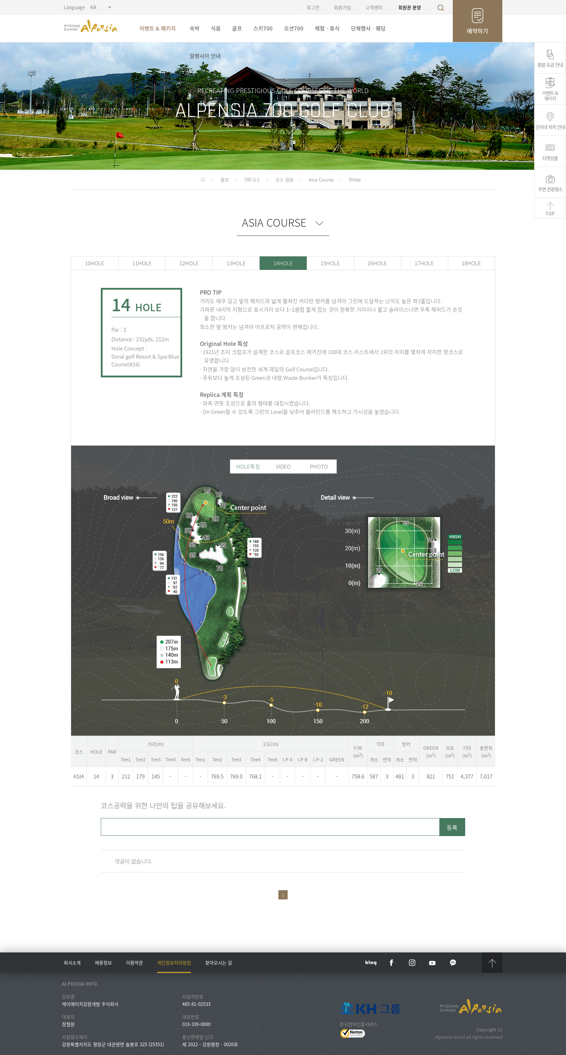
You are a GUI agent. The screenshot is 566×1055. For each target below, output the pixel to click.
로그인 (313, 7)
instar (412, 962)
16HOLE (377, 263)
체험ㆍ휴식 (327, 28)
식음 (216, 28)
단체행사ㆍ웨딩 (368, 28)
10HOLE (94, 263)
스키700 (263, 28)
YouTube (432, 962)
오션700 (294, 28)
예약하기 (477, 31)
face (391, 962)
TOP (550, 213)
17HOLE (424, 263)
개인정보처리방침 (174, 962)
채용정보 (103, 962)
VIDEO (283, 466)
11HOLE (142, 263)
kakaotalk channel (453, 962)
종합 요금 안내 (550, 64)
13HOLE (236, 263)
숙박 (195, 28)
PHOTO (319, 466)
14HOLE (283, 263)
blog (371, 962)
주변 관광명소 (550, 188)
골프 (237, 28)
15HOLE (330, 263)
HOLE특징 (248, 466)
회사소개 (72, 962)
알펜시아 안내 (205, 56)
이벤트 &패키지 (550, 95)
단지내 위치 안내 (550, 126)
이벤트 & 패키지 (157, 28)
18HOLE (471, 263)
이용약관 (134, 962)
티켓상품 (550, 157)
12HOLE (189, 263)
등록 (452, 827)
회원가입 (342, 7)
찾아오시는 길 (218, 962)
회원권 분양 (409, 7)
